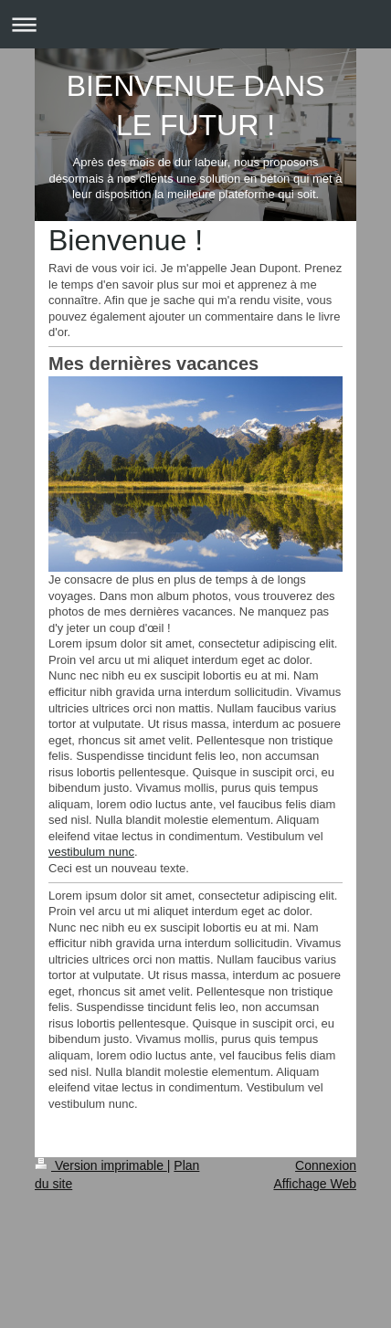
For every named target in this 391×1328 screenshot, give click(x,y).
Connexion (325, 1165)
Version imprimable (101, 1165)
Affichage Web (314, 1183)
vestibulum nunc (91, 852)
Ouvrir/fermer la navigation (195, 24)
